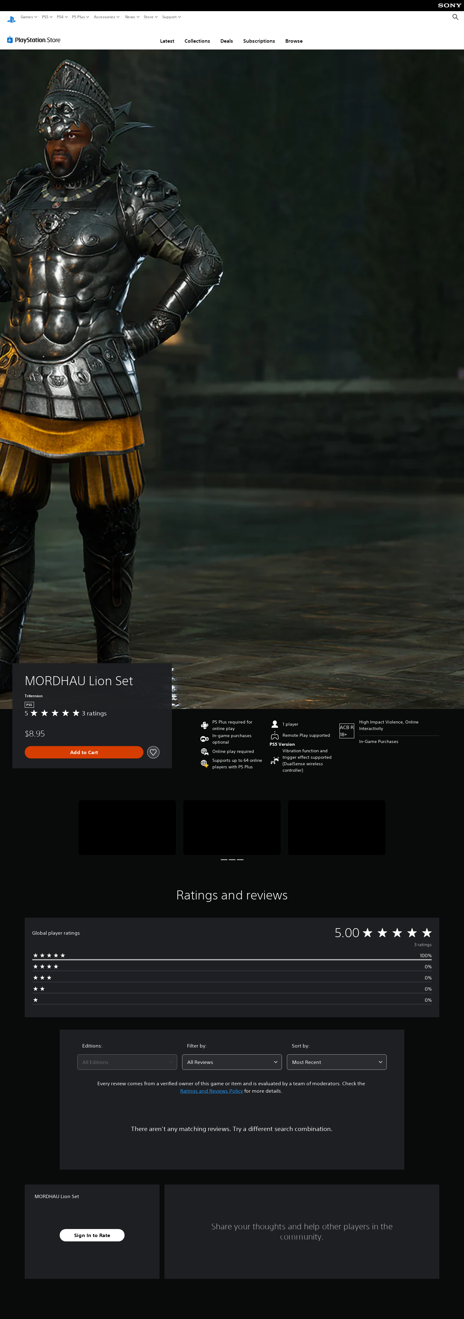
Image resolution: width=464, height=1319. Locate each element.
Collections (197, 35)
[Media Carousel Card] (127, 821)
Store (149, 17)
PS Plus (78, 17)
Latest (167, 35)
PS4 (60, 17)
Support (169, 17)
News (130, 17)
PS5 (45, 17)
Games (27, 17)
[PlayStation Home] (11, 17)
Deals (226, 35)
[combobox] (127, 1056)
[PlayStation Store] (35, 34)
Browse (294, 35)
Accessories (104, 17)
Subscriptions (259, 35)
